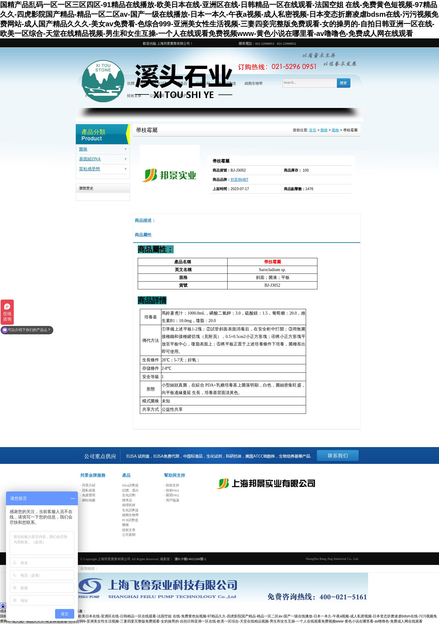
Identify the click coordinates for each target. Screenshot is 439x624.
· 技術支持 (171, 485)
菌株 (83, 149)
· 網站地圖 (87, 500)
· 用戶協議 (171, 500)
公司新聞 (128, 534)
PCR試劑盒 (130, 520)
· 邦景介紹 (87, 485)
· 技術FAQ (171, 490)
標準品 (127, 500)
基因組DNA (90, 159)
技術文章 (128, 530)
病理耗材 (128, 505)
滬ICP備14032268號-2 (190, 559)
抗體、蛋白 (130, 490)
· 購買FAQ (171, 495)
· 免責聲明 (87, 495)
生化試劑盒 (130, 510)
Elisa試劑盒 (130, 485)
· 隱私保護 (87, 490)
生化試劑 (128, 495)
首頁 (312, 130)
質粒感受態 (89, 169)
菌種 (324, 130)
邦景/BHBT (239, 180)
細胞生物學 (254, 83)
